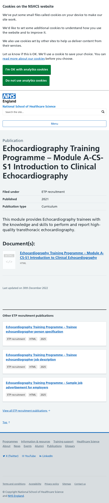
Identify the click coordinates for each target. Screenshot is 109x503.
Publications (54, 446)
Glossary (70, 446)
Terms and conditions (14, 483)
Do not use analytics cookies (26, 80)
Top (6, 422)
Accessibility (35, 483)
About (6, 446)
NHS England (16, 495)
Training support (63, 441)
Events (28, 446)
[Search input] (52, 111)
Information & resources (35, 441)
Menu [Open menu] (54, 123)
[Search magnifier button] (103, 111)
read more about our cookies (24, 59)
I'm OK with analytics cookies (27, 69)
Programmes (10, 441)
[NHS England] (34, 98)
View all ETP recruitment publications (26, 410)
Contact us (80, 483)
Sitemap (66, 483)
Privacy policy (52, 483)
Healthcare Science (88, 441)
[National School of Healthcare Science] (54, 106)
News (17, 446)
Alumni (39, 446)
